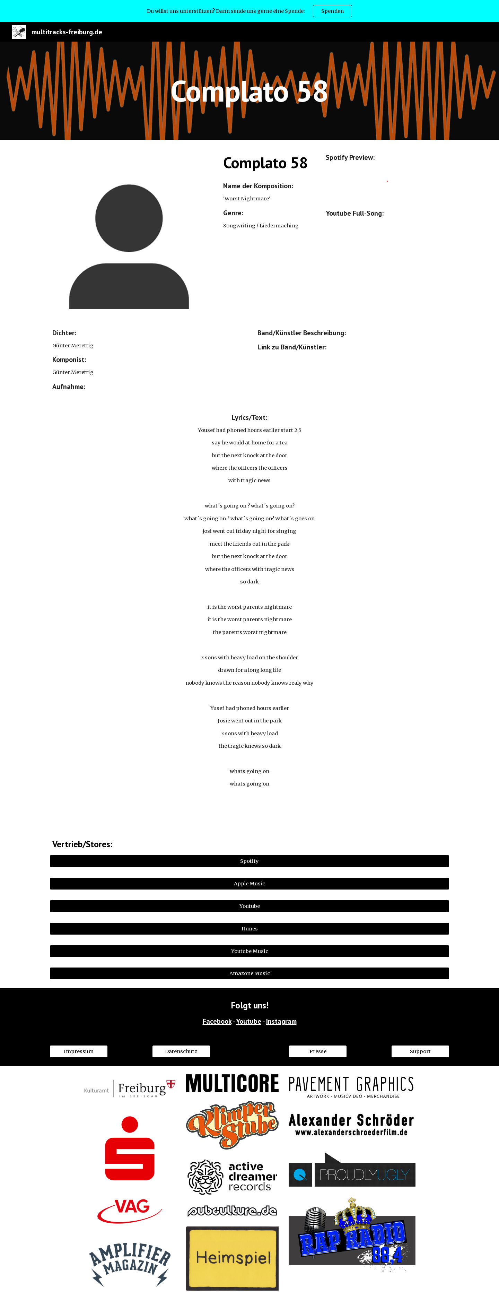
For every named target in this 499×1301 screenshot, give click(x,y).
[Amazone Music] (249, 973)
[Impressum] (78, 1051)
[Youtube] (249, 906)
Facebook (217, 1021)
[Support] (420, 1051)
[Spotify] (249, 861)
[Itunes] (249, 928)
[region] (249, 11)
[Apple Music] (249, 883)
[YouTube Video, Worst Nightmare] (386, 266)
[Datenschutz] (181, 1051)
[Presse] (318, 1051)
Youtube (248, 1021)
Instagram (281, 1021)
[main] (249, 90)
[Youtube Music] (249, 951)
